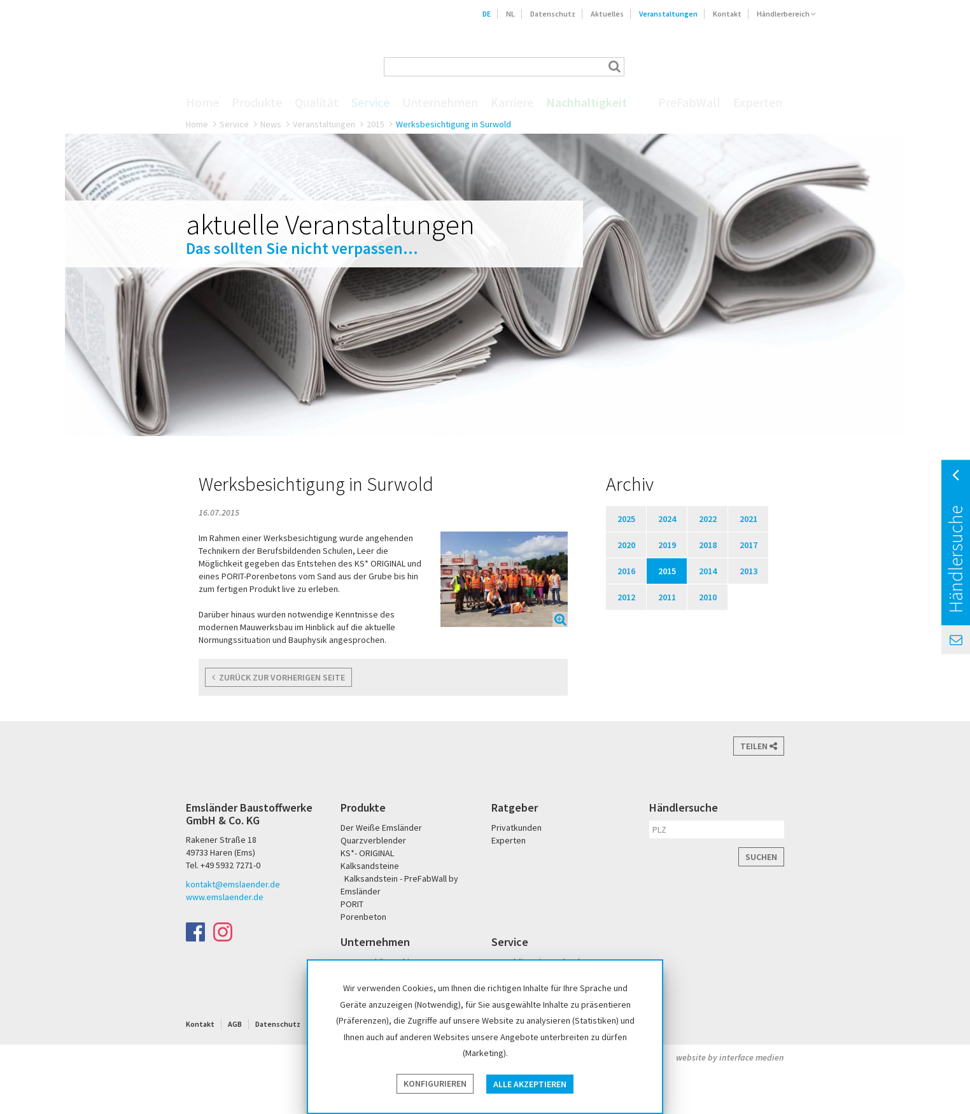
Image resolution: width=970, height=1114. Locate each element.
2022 (708, 519)
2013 (748, 571)
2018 (708, 545)
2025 (626, 519)
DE (486, 13)
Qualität (317, 102)
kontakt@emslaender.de (233, 884)
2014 (708, 571)
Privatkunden (516, 827)
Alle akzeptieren (529, 1084)
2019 (667, 545)
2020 (626, 545)
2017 (748, 545)
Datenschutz (552, 13)
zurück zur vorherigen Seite (278, 677)
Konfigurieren (435, 1084)
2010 (708, 597)
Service (370, 102)
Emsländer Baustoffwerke (208, 49)
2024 (667, 519)
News (270, 124)
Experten (757, 102)
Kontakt (727, 13)
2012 (626, 597)
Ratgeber (514, 807)
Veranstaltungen (668, 13)
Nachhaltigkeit (586, 102)
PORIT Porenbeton (763, 66)
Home (202, 102)
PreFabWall (689, 102)
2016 (626, 571)
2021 (748, 519)
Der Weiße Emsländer (712, 66)
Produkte (257, 102)
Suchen (761, 857)
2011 (667, 597)
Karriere (512, 102)
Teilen (758, 746)
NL (510, 13)
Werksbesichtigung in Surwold (453, 124)
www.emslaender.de (225, 897)
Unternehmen (440, 102)
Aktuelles (607, 13)
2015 (375, 124)
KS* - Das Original (804, 66)
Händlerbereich (786, 13)
